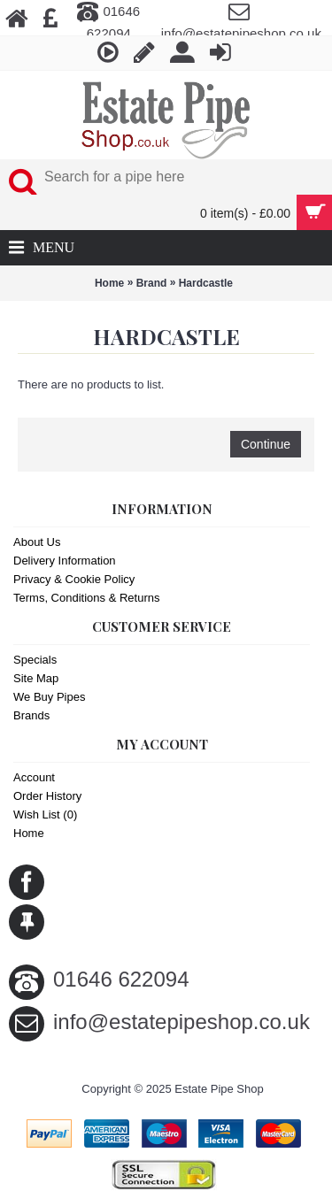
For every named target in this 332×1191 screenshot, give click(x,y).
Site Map (35, 678)
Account (34, 777)
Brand (151, 283)
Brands (31, 715)
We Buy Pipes (49, 696)
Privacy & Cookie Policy (74, 579)
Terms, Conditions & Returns (86, 597)
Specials (35, 659)
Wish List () (45, 814)
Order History (47, 796)
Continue (265, 444)
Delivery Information (64, 560)
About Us (36, 542)
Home (109, 283)
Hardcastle (206, 283)
